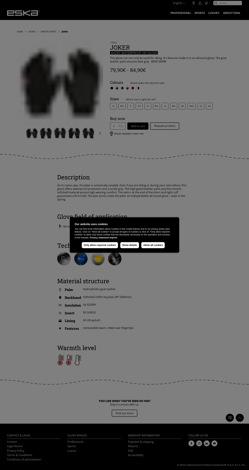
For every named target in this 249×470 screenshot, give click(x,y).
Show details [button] (129, 245)
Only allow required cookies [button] (100, 245)
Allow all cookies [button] (153, 245)
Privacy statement (99, 237)
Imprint (113, 237)
